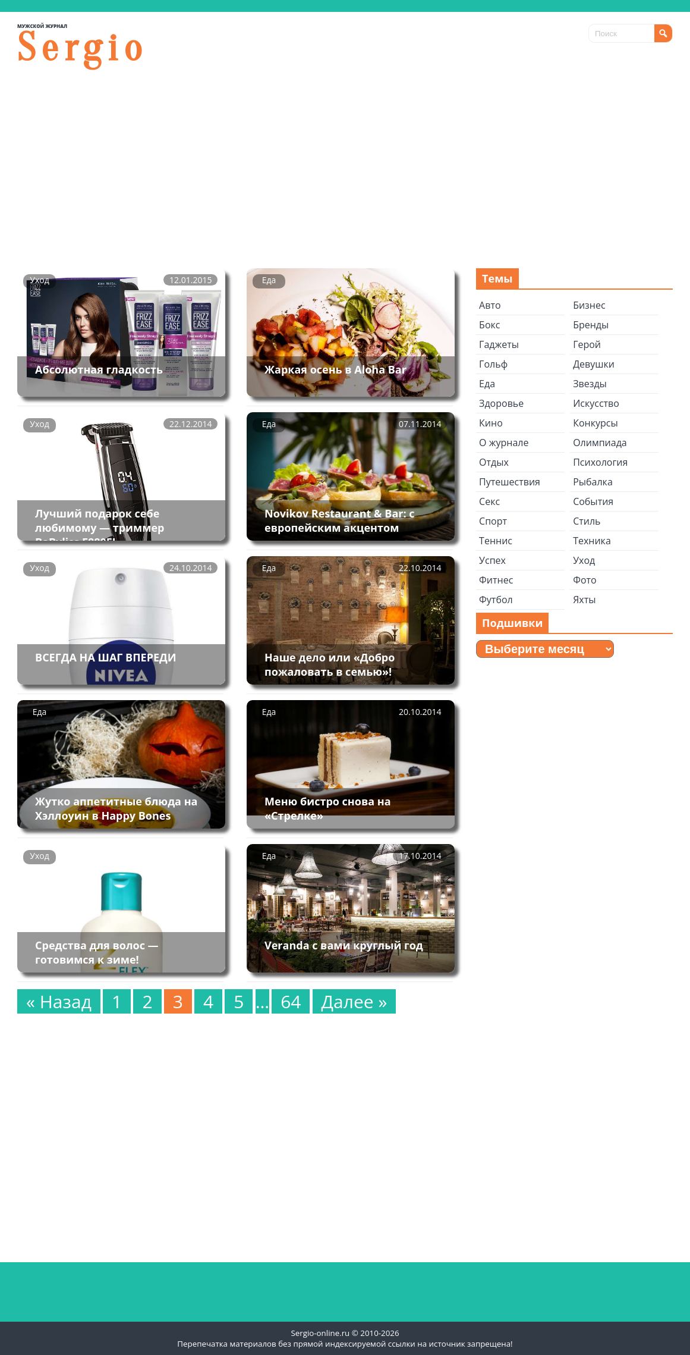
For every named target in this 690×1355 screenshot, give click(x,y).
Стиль (586, 521)
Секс (489, 501)
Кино (491, 422)
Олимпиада (600, 442)
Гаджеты (499, 344)
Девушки (594, 364)
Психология (600, 462)
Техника (592, 540)
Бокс (489, 324)
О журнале (503, 442)
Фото (585, 579)
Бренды (591, 324)
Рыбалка (593, 481)
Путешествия (509, 481)
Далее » (354, 1001)
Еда (269, 280)
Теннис (495, 540)
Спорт (493, 521)
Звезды (590, 383)
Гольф (493, 364)
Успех (492, 560)
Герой (587, 344)
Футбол (496, 599)
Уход (39, 280)
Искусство (596, 403)
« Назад (59, 1001)
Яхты (584, 599)
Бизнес (589, 305)
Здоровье (501, 403)
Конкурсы (595, 422)
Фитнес (496, 579)
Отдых (494, 462)
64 (291, 1001)
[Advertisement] (345, 167)
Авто (489, 305)
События (593, 501)
